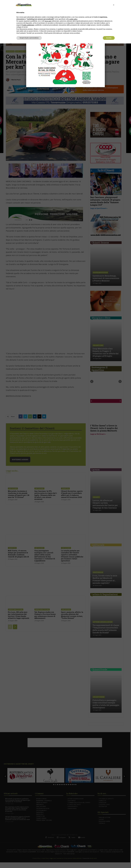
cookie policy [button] (73, 19)
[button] (113, 5)
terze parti (48, 21)
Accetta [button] (108, 38)
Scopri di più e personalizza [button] (29, 38)
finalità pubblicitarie (28, 25)
